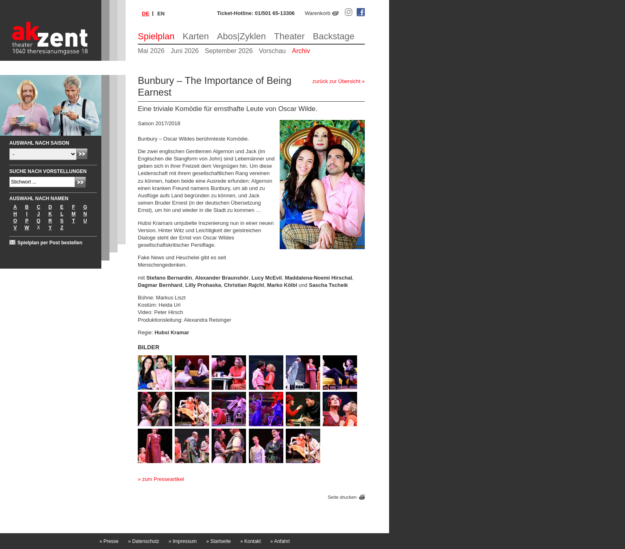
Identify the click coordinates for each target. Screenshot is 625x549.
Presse (108, 541)
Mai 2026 (151, 50)
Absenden (82, 153)
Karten (196, 36)
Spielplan (156, 36)
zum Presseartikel (163, 479)
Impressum (183, 541)
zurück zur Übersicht (336, 81)
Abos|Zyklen (241, 36)
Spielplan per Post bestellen (49, 243)
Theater (289, 36)
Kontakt (250, 541)
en (161, 14)
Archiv (301, 50)
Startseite (218, 541)
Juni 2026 (185, 50)
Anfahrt (280, 541)
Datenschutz (143, 541)
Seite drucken (342, 497)
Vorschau (272, 50)
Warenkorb (317, 13)
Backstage (334, 36)
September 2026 (229, 50)
